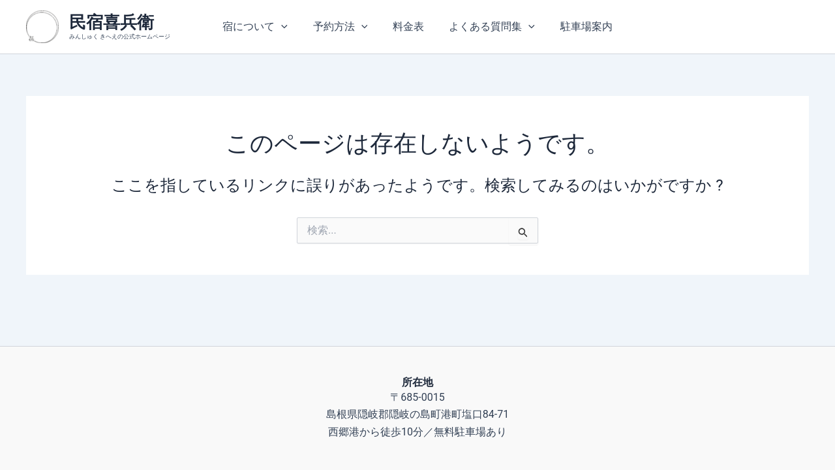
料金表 (408, 26)
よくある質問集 (488, 26)
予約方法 (344, 26)
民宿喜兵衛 (111, 22)
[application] (290, 26)
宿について (264, 26)
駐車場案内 (577, 26)
